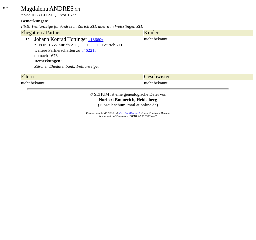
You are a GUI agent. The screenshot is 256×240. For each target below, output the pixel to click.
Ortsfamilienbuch (129, 113)
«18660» (96, 39)
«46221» (89, 50)
